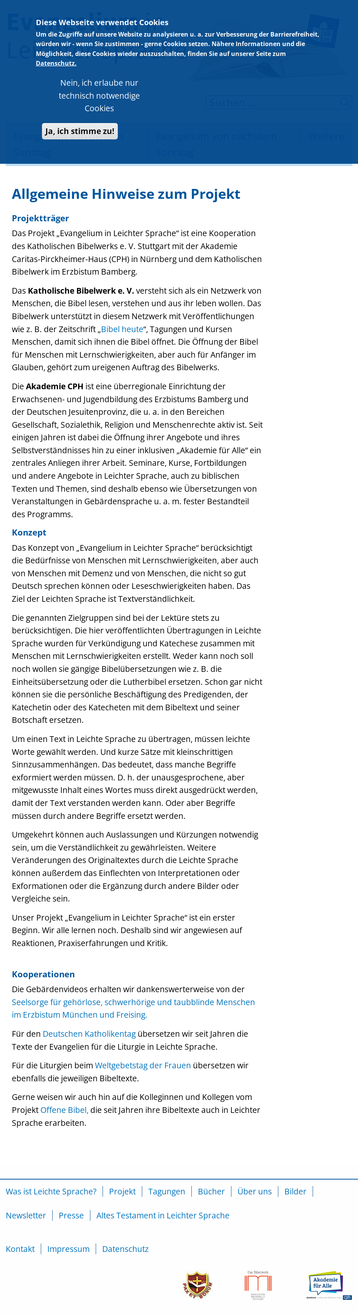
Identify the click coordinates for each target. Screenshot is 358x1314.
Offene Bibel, (64, 1110)
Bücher (211, 1191)
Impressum (68, 1249)
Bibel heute (122, 329)
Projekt (122, 1191)
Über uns (255, 1191)
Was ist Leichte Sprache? (51, 1191)
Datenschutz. (56, 49)
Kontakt (20, 1249)
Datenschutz (125, 1249)
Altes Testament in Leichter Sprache (163, 1215)
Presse (71, 1215)
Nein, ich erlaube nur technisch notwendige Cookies (99, 81)
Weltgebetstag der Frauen (143, 1065)
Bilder (295, 1191)
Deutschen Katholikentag (89, 1033)
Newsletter (26, 1215)
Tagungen (166, 1191)
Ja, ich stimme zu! (79, 116)
